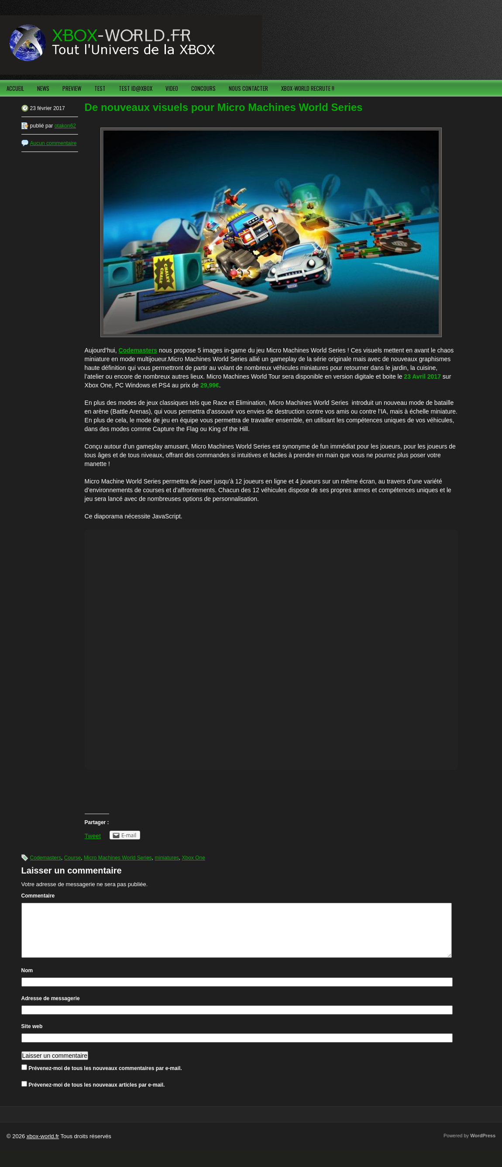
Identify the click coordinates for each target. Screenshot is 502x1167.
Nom (27, 981)
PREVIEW (71, 88)
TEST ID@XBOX (135, 88)
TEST (100, 88)
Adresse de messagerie (50, 1009)
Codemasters (45, 858)
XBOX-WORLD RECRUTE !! (307, 88)
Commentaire (38, 896)
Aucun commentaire (53, 143)
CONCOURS (203, 88)
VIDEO (171, 88)
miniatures (167, 858)
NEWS (43, 88)
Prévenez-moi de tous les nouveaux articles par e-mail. (96, 1095)
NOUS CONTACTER (248, 88)
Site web (32, 1037)
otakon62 (65, 126)
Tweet (93, 835)
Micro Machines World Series (118, 858)
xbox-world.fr (43, 1146)
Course (72, 858)
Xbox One (193, 858)
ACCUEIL (15, 88)
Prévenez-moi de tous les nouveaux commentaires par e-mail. (105, 1079)
